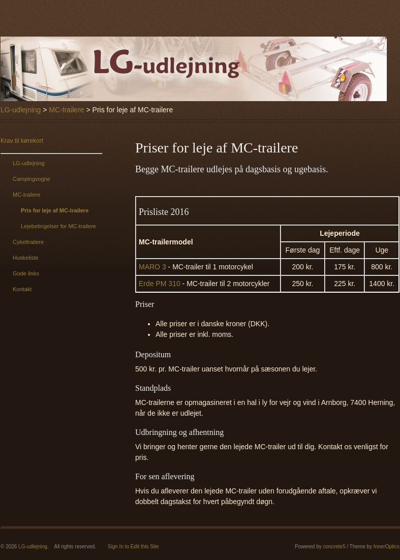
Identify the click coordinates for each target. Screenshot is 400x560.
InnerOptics (386, 546)
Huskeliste (26, 258)
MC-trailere (66, 110)
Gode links (26, 273)
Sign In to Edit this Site (133, 546)
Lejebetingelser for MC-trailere (58, 226)
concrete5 (334, 546)
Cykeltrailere (28, 242)
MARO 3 (152, 267)
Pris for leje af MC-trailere (54, 210)
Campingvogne (31, 179)
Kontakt (22, 289)
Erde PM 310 (159, 283)
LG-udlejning (21, 110)
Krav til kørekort (22, 140)
